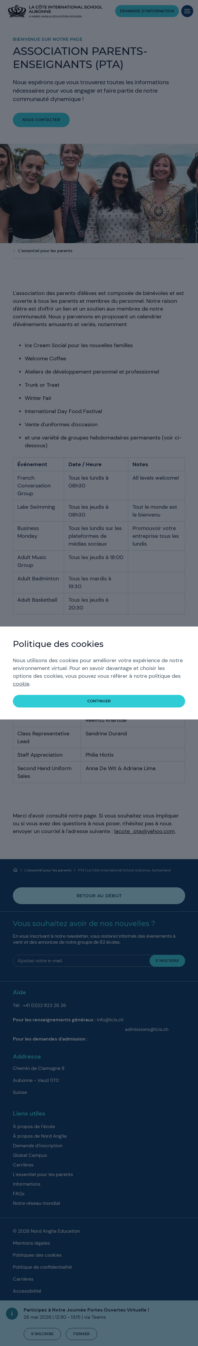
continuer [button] (99, 701)
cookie (21, 683)
